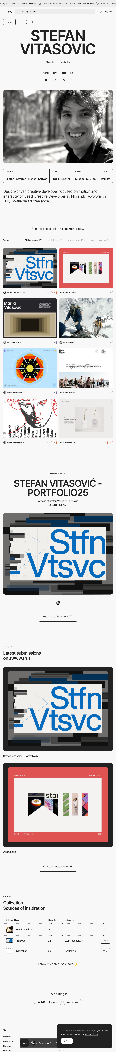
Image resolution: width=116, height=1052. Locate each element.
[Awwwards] (10, 12)
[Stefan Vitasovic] (58, 602)
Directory (7, 1050)
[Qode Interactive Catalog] (30, 419)
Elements (7, 1046)
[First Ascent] (86, 318)
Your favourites (24, 929)
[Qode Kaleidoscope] (30, 368)
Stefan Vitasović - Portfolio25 (20, 756)
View (105, 929)
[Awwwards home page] (24, 1043)
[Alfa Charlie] (86, 268)
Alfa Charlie (10, 851)
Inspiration (21, 950)
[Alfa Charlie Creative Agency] (86, 419)
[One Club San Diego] (86, 368)
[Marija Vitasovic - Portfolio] (30, 318)
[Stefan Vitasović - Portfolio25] (30, 268)
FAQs (61, 1050)
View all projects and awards (58, 866)
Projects (20, 940)
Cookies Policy (91, 1034)
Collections (8, 1041)
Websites (7, 1036)
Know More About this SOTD (58, 616)
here (70, 963)
